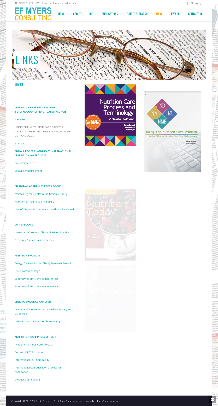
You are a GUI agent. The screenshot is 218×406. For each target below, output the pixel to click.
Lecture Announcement (28, 303)
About (77, 14)
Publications (110, 14)
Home (61, 14)
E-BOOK (20, 276)
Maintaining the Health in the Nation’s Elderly (41, 326)
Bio (91, 14)
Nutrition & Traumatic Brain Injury (34, 334)
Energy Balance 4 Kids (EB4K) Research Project (43, 396)
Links (159, 14)
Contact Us (195, 14)
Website (20, 252)
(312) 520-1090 (26, 2)
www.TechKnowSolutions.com (102, 401)
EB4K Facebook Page (27, 403)
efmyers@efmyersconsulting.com (58, 2)
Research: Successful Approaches (34, 372)
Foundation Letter (25, 295)
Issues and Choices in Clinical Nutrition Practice (42, 365)
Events (175, 14)
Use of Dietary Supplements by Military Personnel (44, 342)
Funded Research (137, 14)
